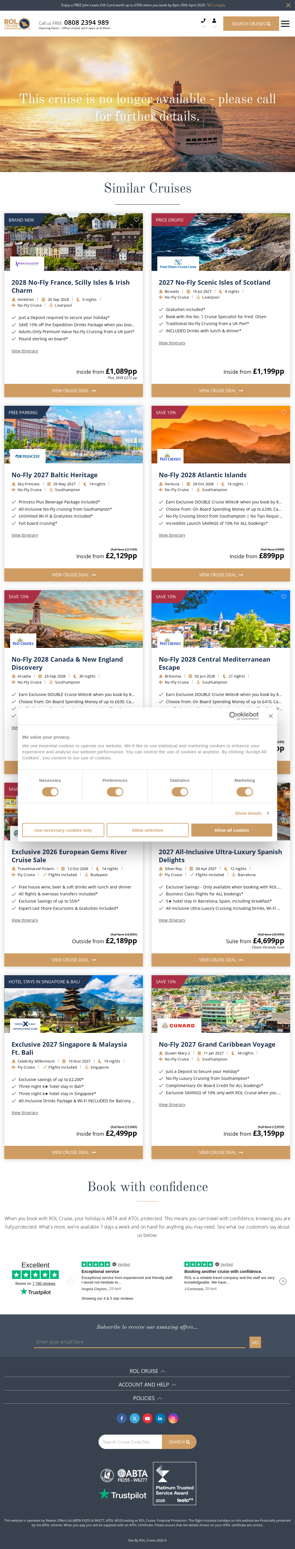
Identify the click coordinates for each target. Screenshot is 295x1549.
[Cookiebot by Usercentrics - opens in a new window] (233, 716)
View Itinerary (25, 351)
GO (255, 1342)
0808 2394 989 (86, 22)
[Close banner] (271, 716)
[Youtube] (148, 1418)
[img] (73, 242)
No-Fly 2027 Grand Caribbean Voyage (217, 1044)
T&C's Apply (215, 5)
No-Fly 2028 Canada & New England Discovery (67, 663)
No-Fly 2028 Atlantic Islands (203, 475)
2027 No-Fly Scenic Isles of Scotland (215, 282)
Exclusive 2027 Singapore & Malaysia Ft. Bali (69, 1048)
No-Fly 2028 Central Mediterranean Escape (214, 663)
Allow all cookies (231, 830)
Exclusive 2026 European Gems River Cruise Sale (69, 856)
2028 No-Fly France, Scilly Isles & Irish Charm (71, 286)
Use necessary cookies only (63, 830)
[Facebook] (122, 1418)
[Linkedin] (160, 1418)
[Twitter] (135, 1418)
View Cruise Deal (71, 390)
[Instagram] (173, 1418)
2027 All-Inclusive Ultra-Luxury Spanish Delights (220, 856)
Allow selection (147, 830)
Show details (248, 812)
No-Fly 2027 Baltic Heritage (55, 475)
